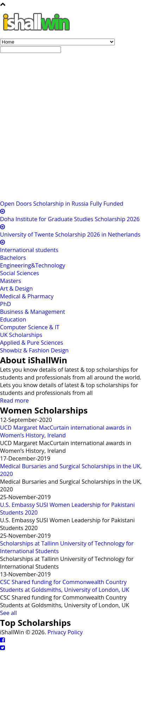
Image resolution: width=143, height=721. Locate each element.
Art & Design (16, 288)
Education (13, 319)
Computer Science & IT (30, 327)
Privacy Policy (65, 632)
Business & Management (32, 312)
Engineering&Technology (32, 265)
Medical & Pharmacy (27, 296)
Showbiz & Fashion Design (34, 350)
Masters (10, 281)
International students (29, 250)
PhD (5, 304)
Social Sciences (19, 273)
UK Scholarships (21, 335)
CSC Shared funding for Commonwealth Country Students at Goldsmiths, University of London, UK (64, 586)
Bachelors (13, 258)
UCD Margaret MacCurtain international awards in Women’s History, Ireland (65, 431)
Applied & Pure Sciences (31, 342)
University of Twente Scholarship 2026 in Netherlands (70, 234)
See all (8, 613)
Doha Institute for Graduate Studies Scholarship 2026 (69, 219)
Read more (14, 400)
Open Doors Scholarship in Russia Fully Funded (61, 203)
